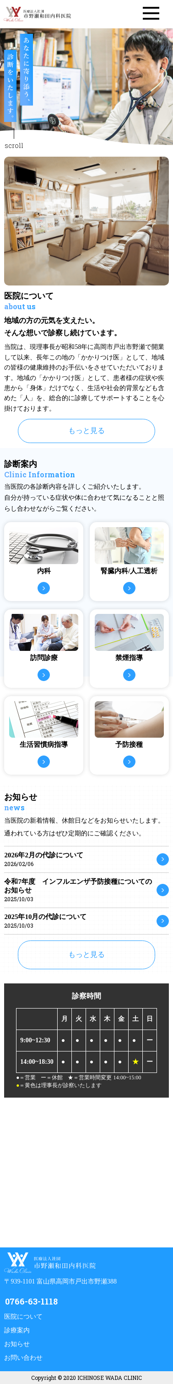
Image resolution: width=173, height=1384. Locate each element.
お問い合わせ (23, 1357)
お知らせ (17, 1344)
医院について (23, 1316)
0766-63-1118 (31, 1301)
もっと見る (86, 430)
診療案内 (17, 1330)
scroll (14, 145)
